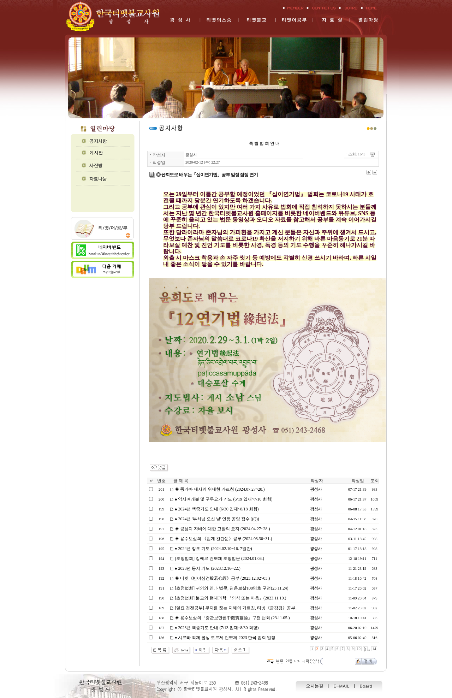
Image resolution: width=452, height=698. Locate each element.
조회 (374, 480)
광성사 (191, 155)
